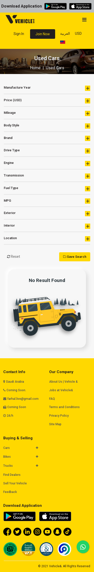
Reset (13, 257)
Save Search (74, 257)
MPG (47, 201)
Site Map (55, 424)
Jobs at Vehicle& (61, 390)
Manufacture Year (47, 88)
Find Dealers (12, 475)
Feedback (10, 492)
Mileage (47, 113)
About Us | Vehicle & (63, 381)
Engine (47, 163)
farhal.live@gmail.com (23, 399)
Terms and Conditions (64, 407)
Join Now (42, 34)
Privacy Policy (59, 415)
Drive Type (47, 151)
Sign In (19, 34)
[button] (21, 448)
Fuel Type (47, 188)
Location (47, 238)
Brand (47, 138)
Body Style (47, 126)
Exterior (47, 213)
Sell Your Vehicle (15, 483)
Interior (47, 226)
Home (35, 67)
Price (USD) (47, 100)
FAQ (52, 399)
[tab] (24, 448)
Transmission (47, 176)
